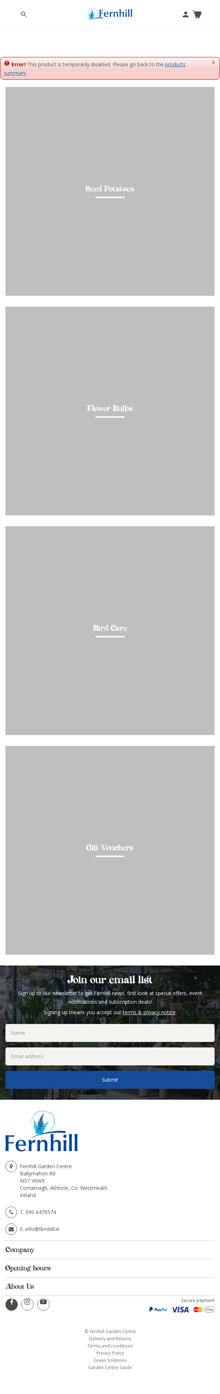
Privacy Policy (110, 1353)
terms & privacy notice (149, 1012)
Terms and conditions (110, 1346)
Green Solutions (110, 1360)
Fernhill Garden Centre (46, 1166)
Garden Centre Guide (110, 1367)
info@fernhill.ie (42, 1229)
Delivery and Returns (110, 1338)
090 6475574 (41, 1212)
